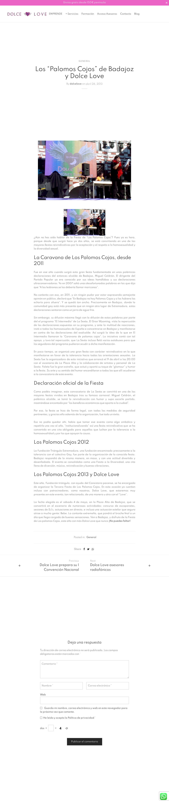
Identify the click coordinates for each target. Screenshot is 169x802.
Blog (137, 14)
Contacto (125, 14)
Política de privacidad (81, 721)
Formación (87, 14)
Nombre (47, 688)
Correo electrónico (100, 688)
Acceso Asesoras (107, 14)
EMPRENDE (55, 14)
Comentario (49, 667)
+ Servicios (71, 14)
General (84, 64)
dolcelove (76, 87)
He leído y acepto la (68, 721)
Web (43, 698)
